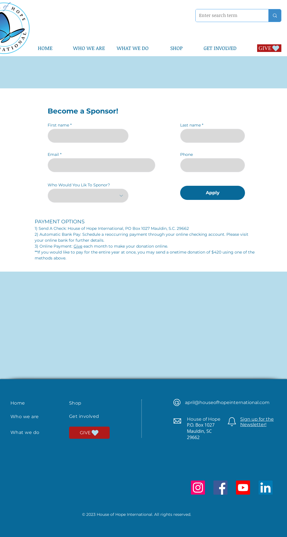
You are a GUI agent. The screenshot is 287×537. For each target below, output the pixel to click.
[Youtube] (243, 488)
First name (58, 125)
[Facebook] (220, 488)
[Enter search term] (228, 15)
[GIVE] (269, 48)
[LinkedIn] (266, 488)
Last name (190, 125)
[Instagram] (198, 488)
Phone (186, 154)
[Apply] (212, 193)
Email (53, 154)
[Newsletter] (232, 421)
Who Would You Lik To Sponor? (79, 185)
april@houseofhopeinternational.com (227, 402)
